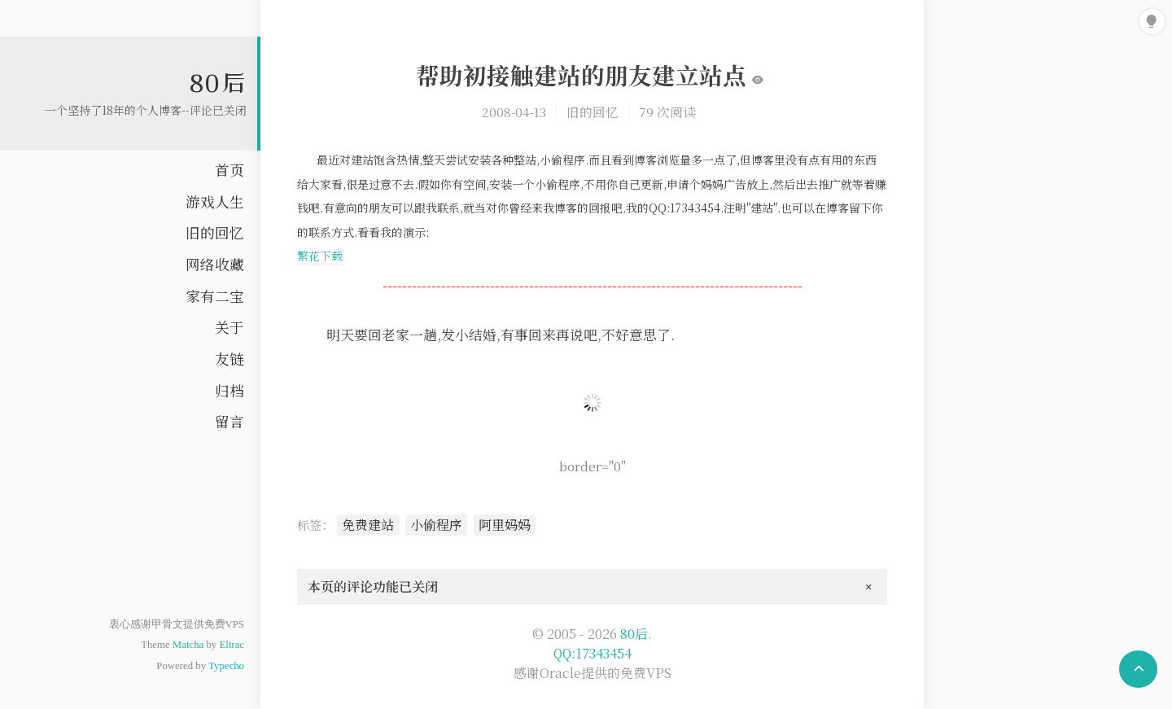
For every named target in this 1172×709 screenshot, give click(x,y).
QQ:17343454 (592, 653)
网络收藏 (215, 264)
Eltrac (231, 644)
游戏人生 (215, 201)
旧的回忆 (215, 232)
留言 (229, 421)
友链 (229, 358)
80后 (218, 82)
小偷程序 (436, 524)
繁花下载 (320, 255)
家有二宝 (215, 296)
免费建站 (368, 524)
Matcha (188, 644)
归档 (229, 390)
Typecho (226, 666)
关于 (229, 327)
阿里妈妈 (505, 524)
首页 (229, 170)
